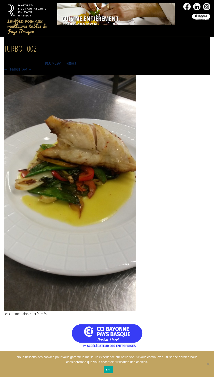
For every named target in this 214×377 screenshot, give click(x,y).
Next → (26, 69)
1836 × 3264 (53, 63)
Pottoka (71, 63)
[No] (207, 364)
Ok (108, 370)
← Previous (12, 69)
